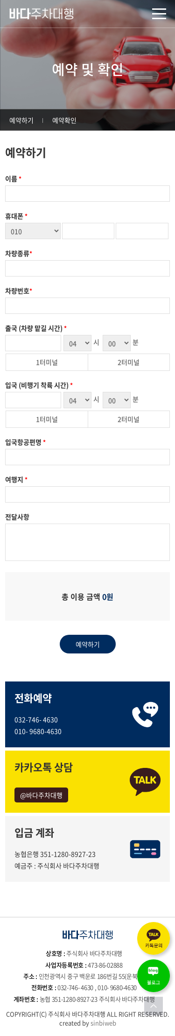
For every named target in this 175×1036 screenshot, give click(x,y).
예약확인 (64, 120)
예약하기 (21, 120)
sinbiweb (103, 1022)
